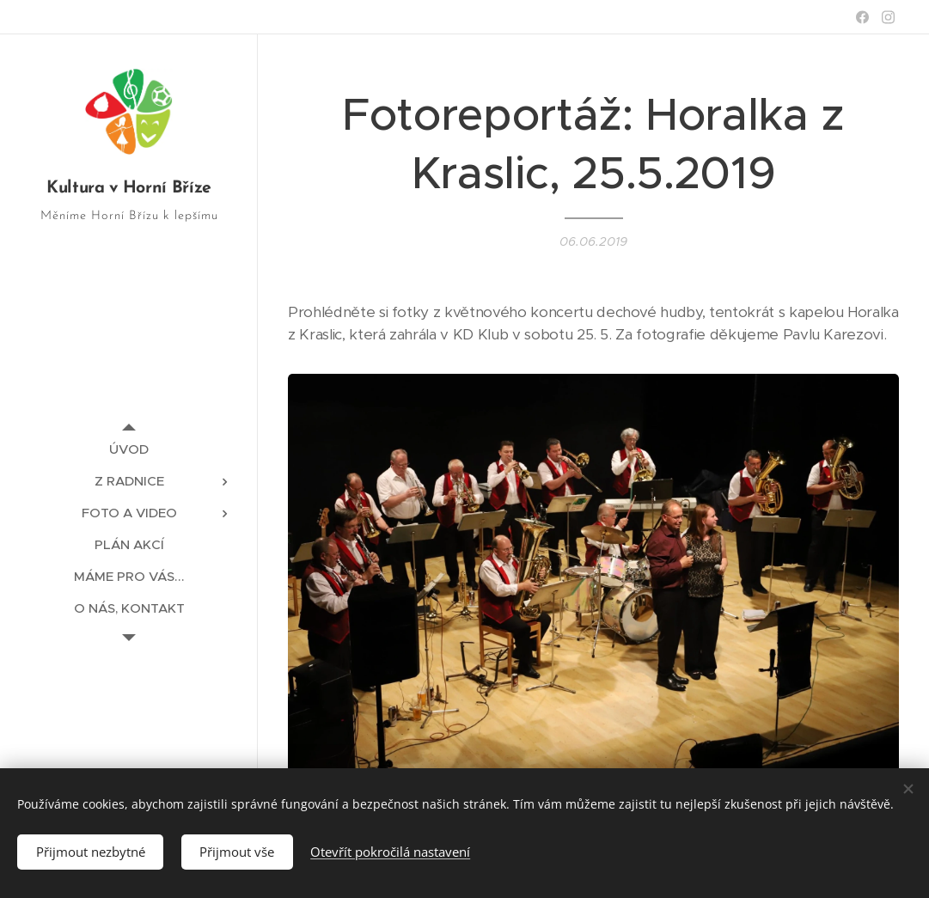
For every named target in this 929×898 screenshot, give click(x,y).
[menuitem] (129, 449)
